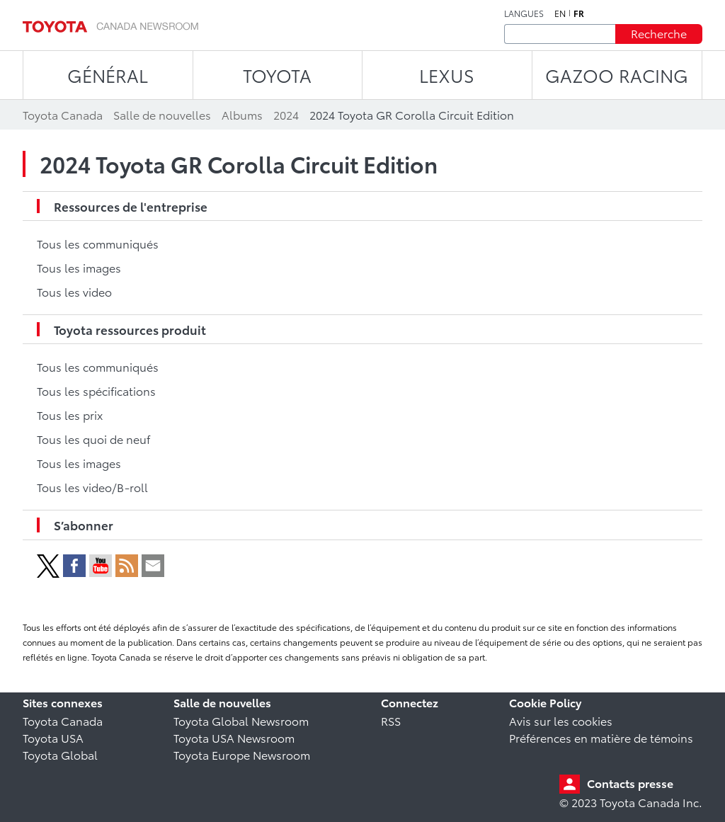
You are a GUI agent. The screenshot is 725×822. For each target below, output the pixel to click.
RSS (391, 720)
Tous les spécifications (96, 390)
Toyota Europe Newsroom (241, 754)
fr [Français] (578, 13)
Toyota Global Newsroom (241, 720)
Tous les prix (70, 414)
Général (107, 74)
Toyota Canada (63, 720)
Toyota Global (60, 754)
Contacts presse (630, 783)
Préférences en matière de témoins (601, 737)
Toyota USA (53, 737)
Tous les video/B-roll (92, 487)
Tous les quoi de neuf (93, 438)
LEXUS (446, 74)
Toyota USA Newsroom (234, 737)
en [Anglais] (560, 13)
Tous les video (74, 291)
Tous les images (79, 267)
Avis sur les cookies (560, 720)
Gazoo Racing (616, 74)
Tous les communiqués (98, 243)
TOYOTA (277, 74)
